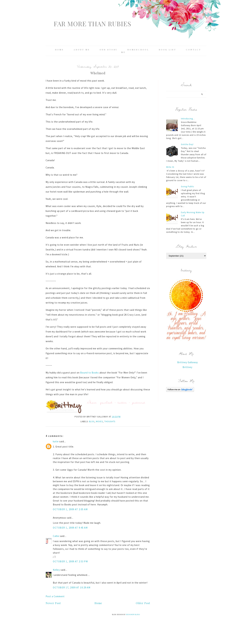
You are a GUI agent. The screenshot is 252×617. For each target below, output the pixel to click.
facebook (106, 402)
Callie (56, 536)
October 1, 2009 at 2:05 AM (70, 509)
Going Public (187, 186)
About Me (82, 49)
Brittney (187, 367)
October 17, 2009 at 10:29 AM (71, 587)
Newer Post (53, 603)
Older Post (143, 603)
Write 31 (170, 167)
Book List (167, 49)
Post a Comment (55, 596)
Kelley (56, 569)
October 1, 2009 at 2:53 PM (70, 561)
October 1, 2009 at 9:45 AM (70, 527)
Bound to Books (89, 372)
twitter (122, 402)
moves (99, 421)
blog (91, 421)
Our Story (108, 49)
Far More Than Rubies (92, 23)
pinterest (138, 402)
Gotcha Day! (187, 144)
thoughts (109, 421)
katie (56, 441)
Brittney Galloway (187, 362)
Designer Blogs (133, 614)
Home (59, 49)
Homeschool (138, 49)
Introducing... (188, 118)
